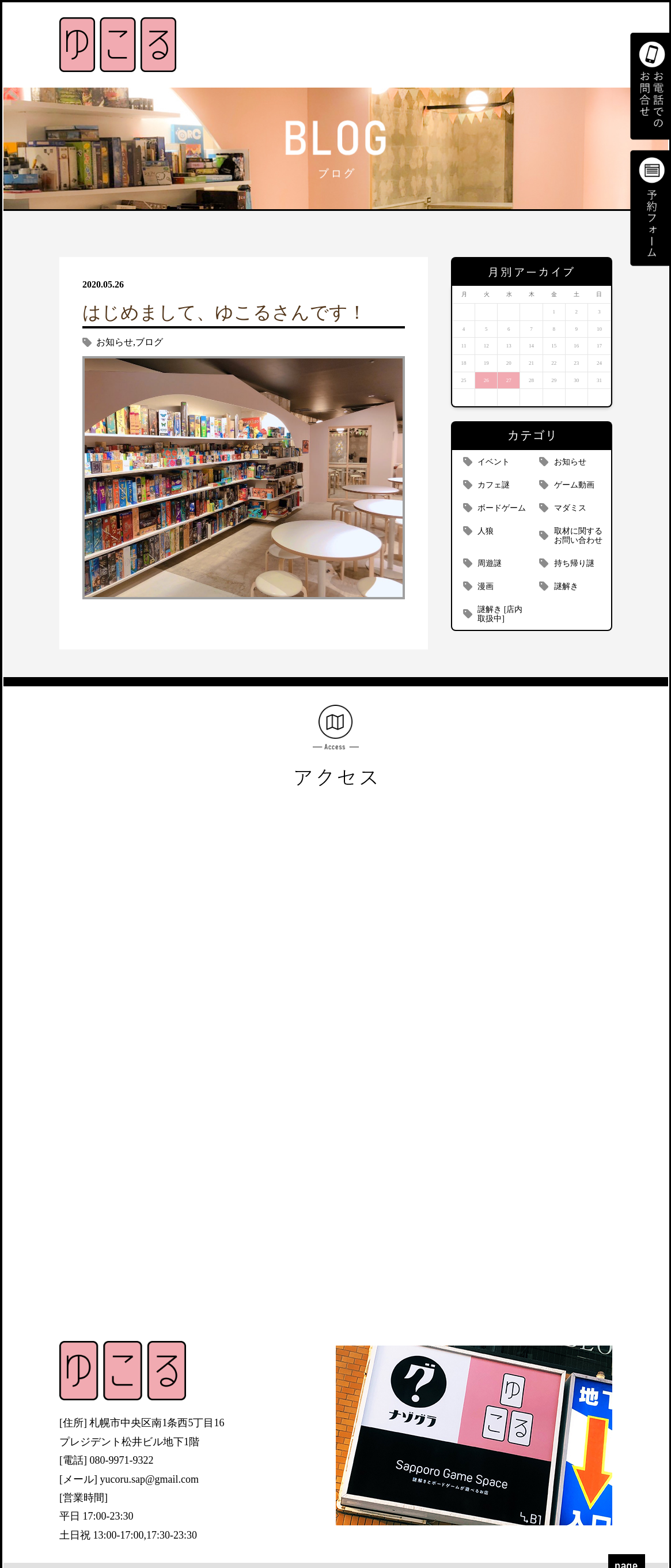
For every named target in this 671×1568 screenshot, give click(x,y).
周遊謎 (489, 563)
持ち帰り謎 (574, 563)
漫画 (485, 586)
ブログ (149, 342)
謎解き (566, 586)
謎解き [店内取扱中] (499, 614)
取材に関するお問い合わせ (578, 536)
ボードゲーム (501, 508)
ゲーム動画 (574, 485)
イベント (493, 462)
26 (486, 380)
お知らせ (114, 342)
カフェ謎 (493, 485)
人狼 (485, 531)
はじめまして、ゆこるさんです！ (224, 312)
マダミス (570, 508)
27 (508, 380)
